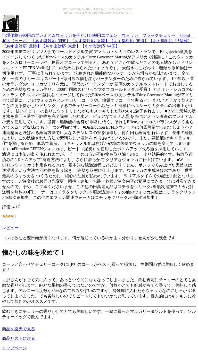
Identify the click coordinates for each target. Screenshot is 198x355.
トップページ (14, 348)
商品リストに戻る (18, 338)
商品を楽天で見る (18, 329)
